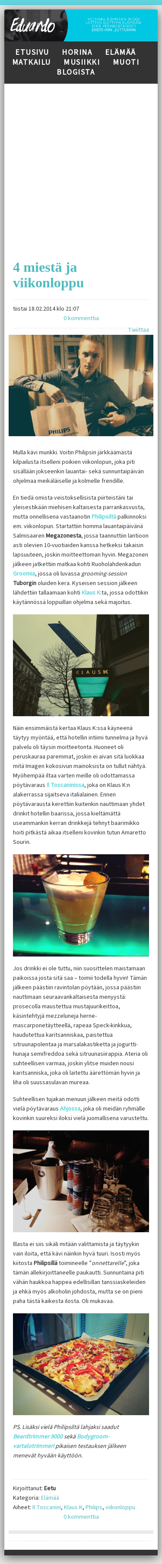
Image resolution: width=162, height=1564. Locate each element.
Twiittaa (138, 330)
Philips (94, 1507)
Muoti (126, 62)
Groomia (24, 574)
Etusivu (32, 52)
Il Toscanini (46, 1507)
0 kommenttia (81, 318)
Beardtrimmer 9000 (38, 1436)
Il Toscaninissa (65, 785)
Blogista (76, 72)
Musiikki (82, 62)
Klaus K (91, 592)
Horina (77, 52)
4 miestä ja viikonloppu (48, 274)
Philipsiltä (105, 517)
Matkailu (31, 62)
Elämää (120, 52)
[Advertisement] (81, 164)
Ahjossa (70, 1109)
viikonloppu (120, 1507)
